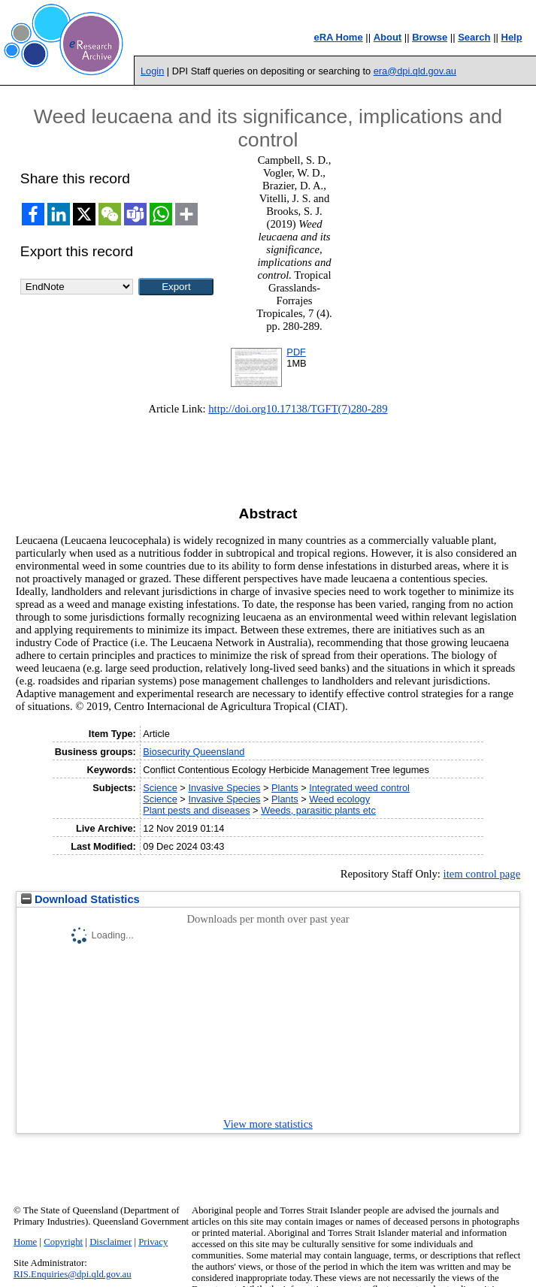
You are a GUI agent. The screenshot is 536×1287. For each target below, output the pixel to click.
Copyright (63, 1242)
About (388, 37)
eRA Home (337, 37)
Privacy (153, 1242)
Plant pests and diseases (196, 810)
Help (511, 37)
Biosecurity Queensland (193, 751)
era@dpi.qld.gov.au (415, 71)
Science (160, 787)
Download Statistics (80, 899)
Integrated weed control (359, 787)
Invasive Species (224, 787)
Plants (284, 787)
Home (25, 1242)
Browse (429, 37)
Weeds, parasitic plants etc (318, 810)
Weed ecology (339, 799)
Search (474, 37)
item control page (482, 874)
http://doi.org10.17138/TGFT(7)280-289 (297, 409)
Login (152, 71)
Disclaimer (110, 1242)
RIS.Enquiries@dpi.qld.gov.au (73, 1274)
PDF (296, 352)
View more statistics (268, 1124)
